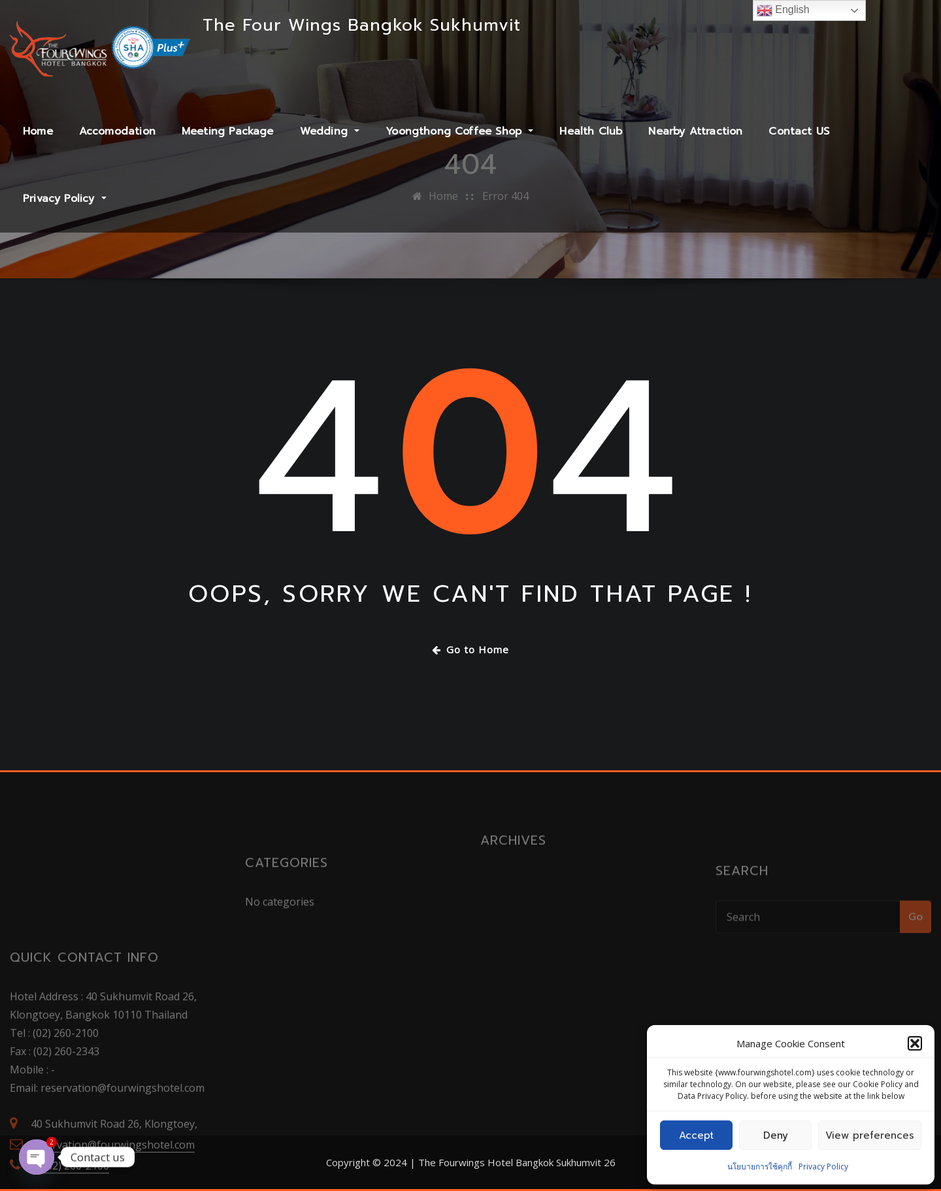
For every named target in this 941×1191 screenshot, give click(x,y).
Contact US (798, 131)
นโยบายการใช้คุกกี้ (759, 1166)
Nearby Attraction (695, 131)
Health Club (590, 131)
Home (38, 131)
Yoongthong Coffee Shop (459, 131)
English (783, 10)
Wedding (330, 131)
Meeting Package (228, 131)
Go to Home (470, 649)
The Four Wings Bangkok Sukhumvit (362, 25)
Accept (696, 1135)
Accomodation (117, 131)
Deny (775, 1135)
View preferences (869, 1135)
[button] (914, 1043)
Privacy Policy (823, 1166)
